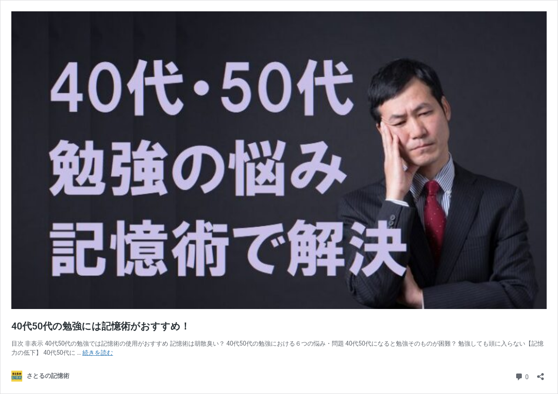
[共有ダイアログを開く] (540, 373)
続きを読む (97, 352)
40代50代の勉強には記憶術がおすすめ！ (100, 326)
